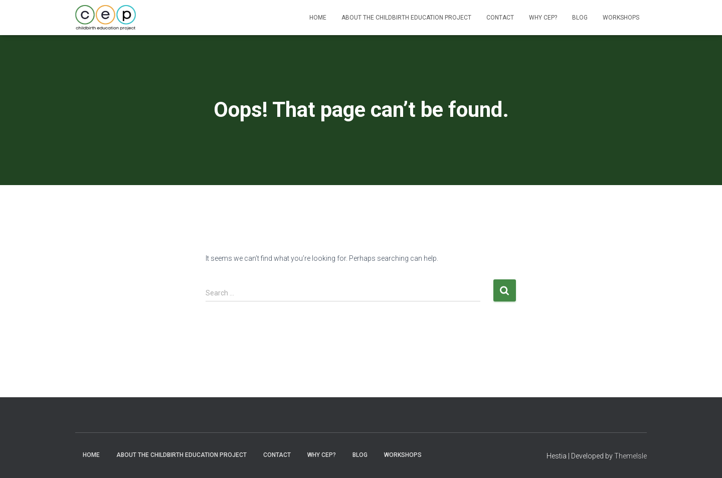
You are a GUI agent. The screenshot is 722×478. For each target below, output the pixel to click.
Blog (580, 17)
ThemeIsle (630, 456)
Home (317, 17)
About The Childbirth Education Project (406, 17)
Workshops (621, 17)
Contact (500, 17)
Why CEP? (543, 17)
